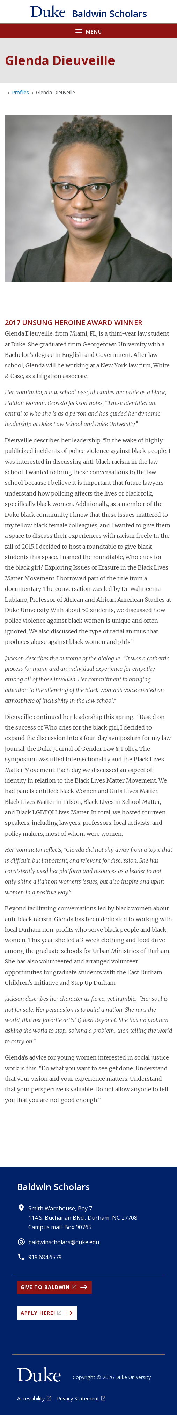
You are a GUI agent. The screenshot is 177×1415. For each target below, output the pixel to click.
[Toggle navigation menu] (88, 30)
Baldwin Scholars (53, 1186)
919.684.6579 (45, 1257)
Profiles (20, 92)
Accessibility (31, 1398)
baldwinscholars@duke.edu (63, 1242)
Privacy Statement (78, 1398)
